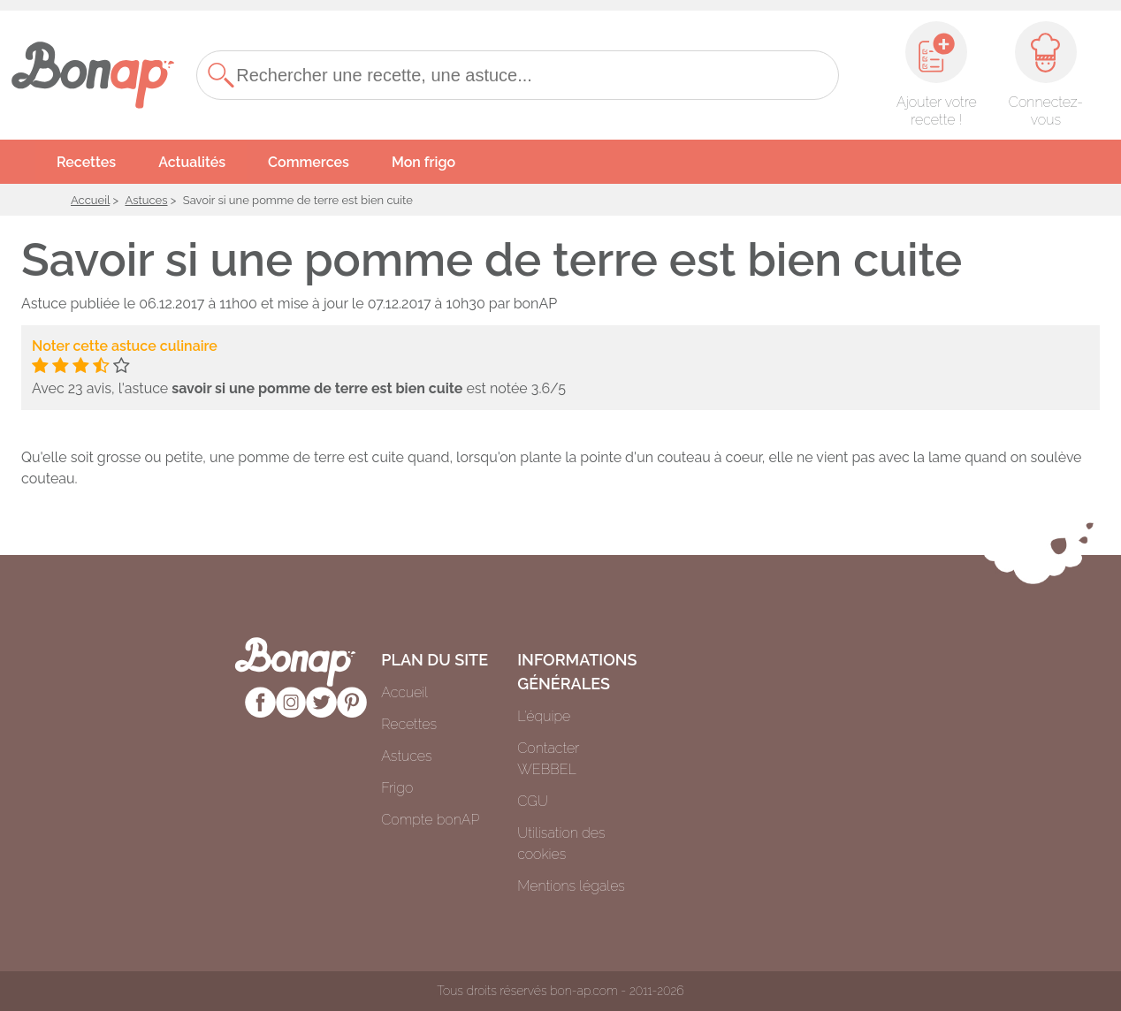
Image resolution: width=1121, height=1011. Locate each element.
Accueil (90, 200)
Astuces (146, 200)
